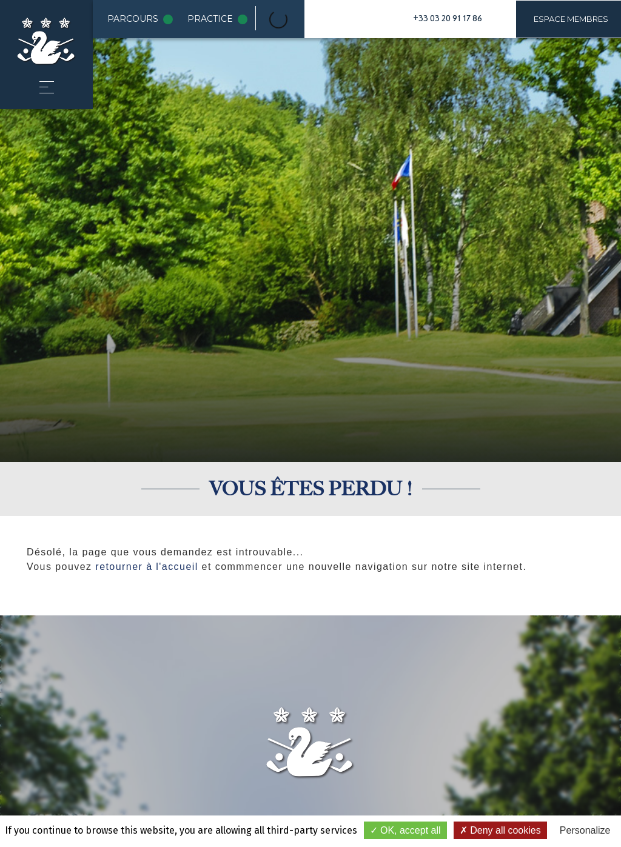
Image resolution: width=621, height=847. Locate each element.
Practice (219, 19)
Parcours (142, 19)
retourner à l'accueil (146, 566)
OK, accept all (405, 830)
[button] (46, 87)
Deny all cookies (500, 830)
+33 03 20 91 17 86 (447, 19)
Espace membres (571, 19)
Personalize (585, 830)
